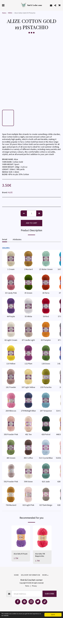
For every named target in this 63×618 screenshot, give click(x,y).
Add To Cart (31, 223)
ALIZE (10, 192)
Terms (27, 586)
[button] (3, 5)
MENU (10, 13)
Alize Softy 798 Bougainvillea (40, 555)
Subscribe (49, 593)
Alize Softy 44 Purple (20, 554)
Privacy (34, 586)
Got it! (53, 615)
